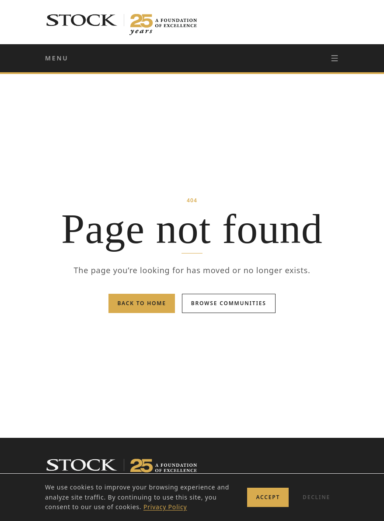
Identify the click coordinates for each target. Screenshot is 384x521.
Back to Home (141, 303)
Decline (316, 497)
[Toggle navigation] (334, 58)
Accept (268, 497)
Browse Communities (228, 303)
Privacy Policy (165, 507)
